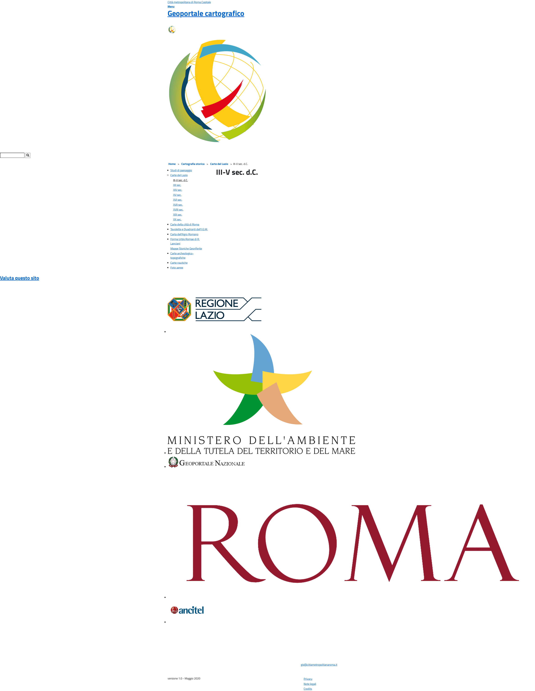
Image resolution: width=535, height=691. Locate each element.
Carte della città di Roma (184, 224)
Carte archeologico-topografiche (182, 255)
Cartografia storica (192, 164)
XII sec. (177, 185)
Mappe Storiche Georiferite (186, 248)
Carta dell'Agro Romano (184, 234)
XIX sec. (177, 214)
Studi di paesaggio (181, 170)
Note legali (310, 684)
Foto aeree (176, 267)
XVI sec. (177, 200)
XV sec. (177, 195)
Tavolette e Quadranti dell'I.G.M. (189, 229)
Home (172, 164)
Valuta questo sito (19, 278)
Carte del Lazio (219, 164)
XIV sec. (177, 190)
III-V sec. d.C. (180, 180)
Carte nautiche (179, 263)
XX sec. (177, 219)
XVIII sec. (178, 209)
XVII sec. (178, 205)
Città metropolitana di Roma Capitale (189, 2)
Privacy (308, 679)
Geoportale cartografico (206, 13)
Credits (308, 689)
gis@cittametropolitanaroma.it (319, 665)
